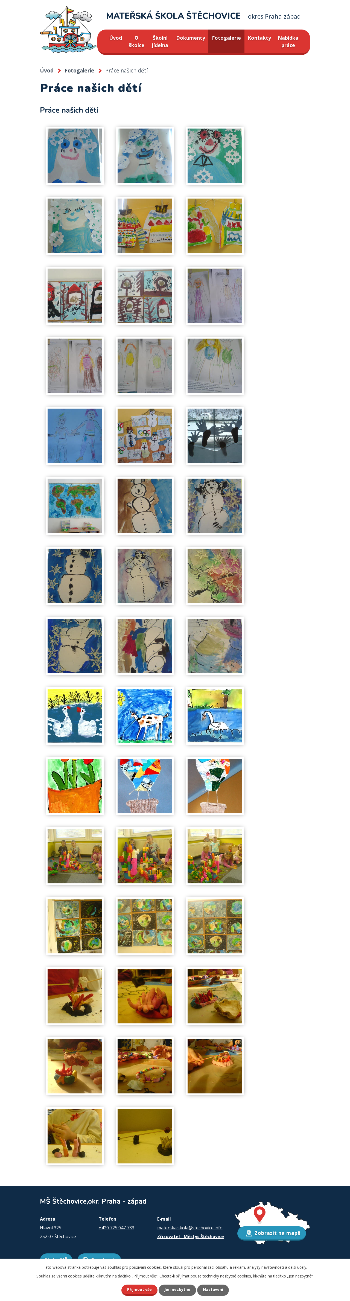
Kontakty (259, 37)
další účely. (297, 1267)
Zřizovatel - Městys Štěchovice (190, 1236)
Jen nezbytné (177, 1289)
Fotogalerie (226, 37)
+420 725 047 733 (116, 1228)
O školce (136, 41)
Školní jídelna (160, 41)
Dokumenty (190, 37)
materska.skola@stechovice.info (190, 1228)
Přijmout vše (139, 1289)
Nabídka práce (288, 41)
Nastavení (213, 1289)
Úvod (115, 37)
